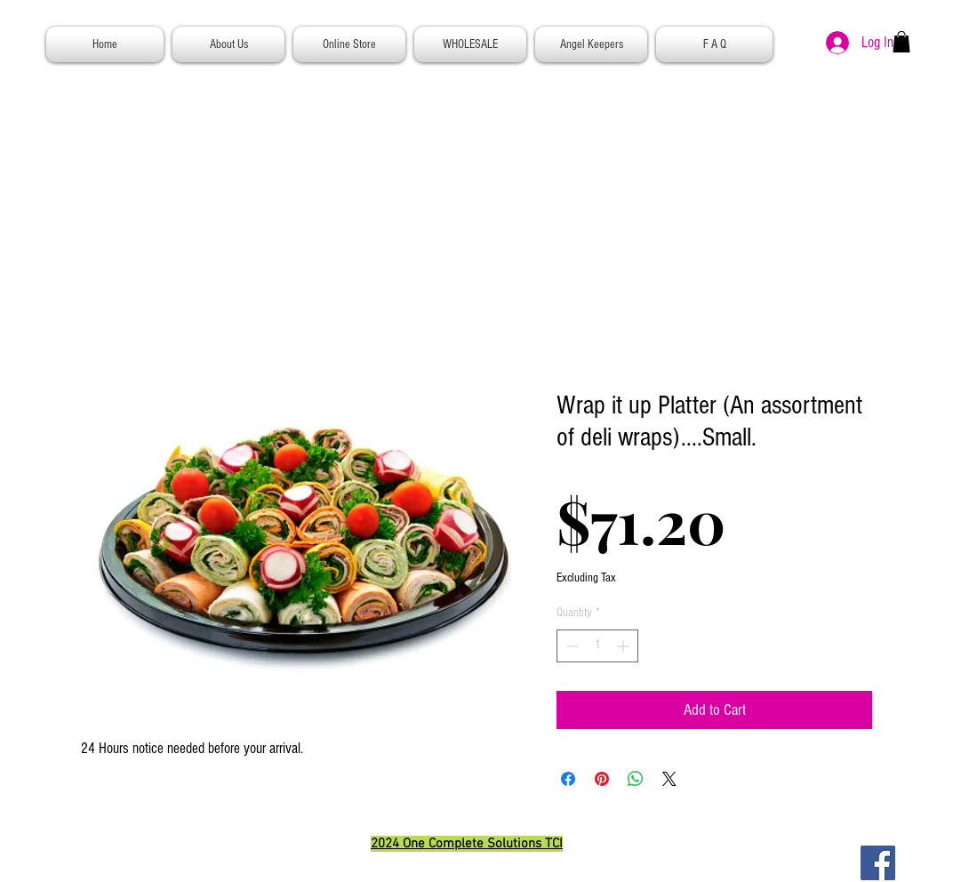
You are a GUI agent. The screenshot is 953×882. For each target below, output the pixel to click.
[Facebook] (878, 863)
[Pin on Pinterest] (602, 779)
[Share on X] (669, 779)
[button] (901, 41)
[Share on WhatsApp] (635, 779)
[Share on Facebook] (568, 779)
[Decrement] (570, 646)
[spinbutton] (597, 646)
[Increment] (624, 646)
